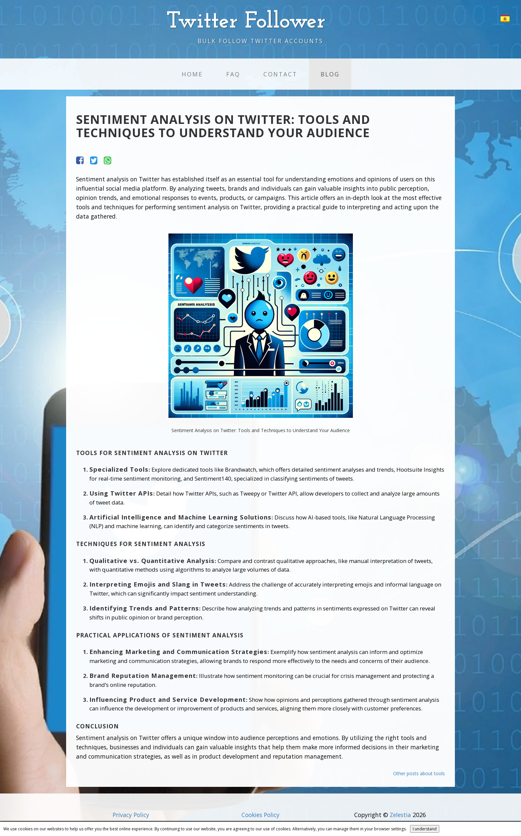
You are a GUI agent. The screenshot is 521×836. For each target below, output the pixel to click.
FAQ (233, 74)
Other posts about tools (419, 773)
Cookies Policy (260, 815)
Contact (280, 74)
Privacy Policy (131, 815)
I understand (425, 829)
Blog (330, 74)
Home (192, 74)
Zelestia (400, 815)
